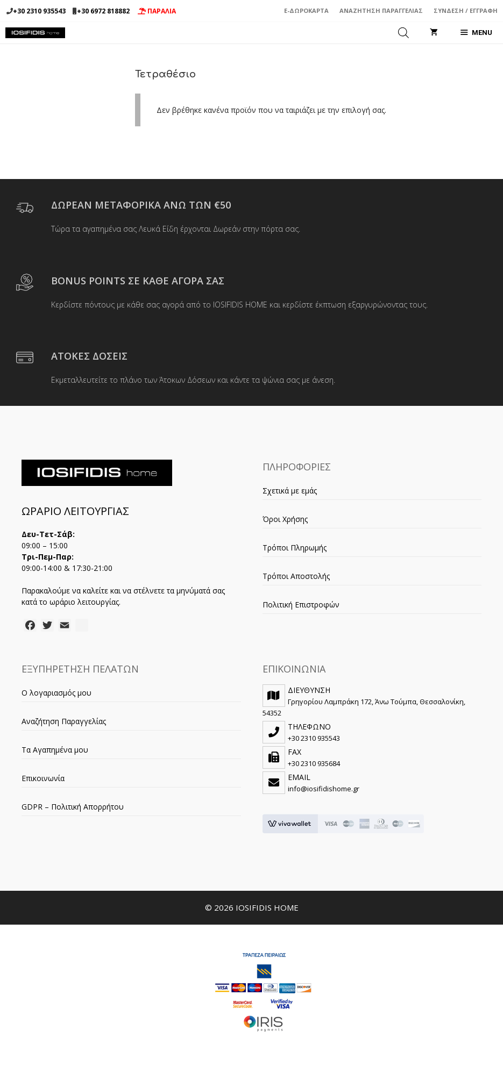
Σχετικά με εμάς (290, 490)
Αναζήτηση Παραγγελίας (381, 10)
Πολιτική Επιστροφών (301, 604)
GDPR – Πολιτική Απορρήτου (73, 807)
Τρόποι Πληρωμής (295, 547)
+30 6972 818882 (103, 11)
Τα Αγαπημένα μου (55, 750)
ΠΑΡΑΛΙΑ (157, 11)
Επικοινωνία (43, 778)
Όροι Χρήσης (285, 519)
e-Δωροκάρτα (306, 10)
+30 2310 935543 (39, 11)
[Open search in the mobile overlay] (403, 32)
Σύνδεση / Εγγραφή (466, 10)
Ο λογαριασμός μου (56, 693)
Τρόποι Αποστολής (296, 576)
